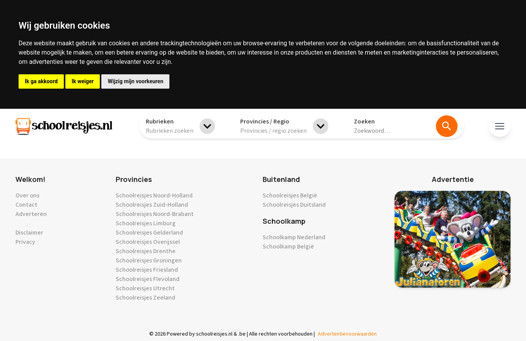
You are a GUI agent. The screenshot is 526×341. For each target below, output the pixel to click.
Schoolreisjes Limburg (146, 223)
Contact (26, 204)
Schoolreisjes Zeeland (145, 297)
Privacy (25, 242)
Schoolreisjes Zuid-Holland (152, 204)
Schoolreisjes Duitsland (294, 204)
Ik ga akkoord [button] (41, 81)
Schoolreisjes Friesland (147, 270)
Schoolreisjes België (290, 195)
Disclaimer (29, 232)
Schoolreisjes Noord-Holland (154, 195)
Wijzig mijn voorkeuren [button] (135, 81)
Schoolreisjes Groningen (149, 260)
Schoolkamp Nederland (294, 237)
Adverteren (31, 214)
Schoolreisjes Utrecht (145, 288)
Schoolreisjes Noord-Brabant (155, 214)
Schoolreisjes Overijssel (148, 242)
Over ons (27, 195)
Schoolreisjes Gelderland (149, 232)
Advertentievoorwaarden (347, 334)
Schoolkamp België (288, 246)
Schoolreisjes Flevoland (147, 279)
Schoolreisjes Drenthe (146, 251)
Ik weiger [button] (83, 81)
